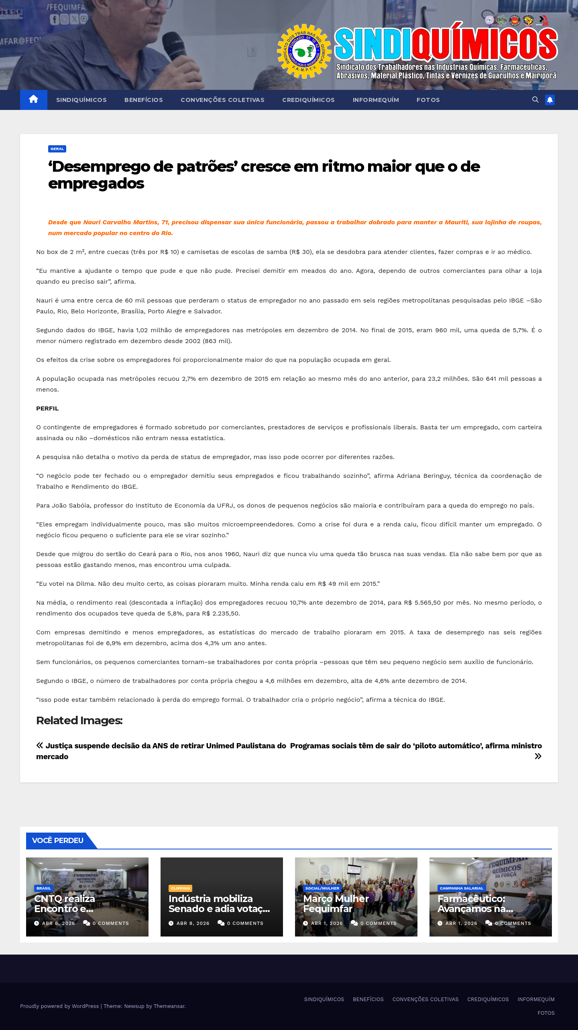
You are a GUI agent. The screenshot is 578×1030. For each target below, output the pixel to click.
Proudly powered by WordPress (60, 1006)
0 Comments (111, 923)
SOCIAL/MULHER (322, 888)
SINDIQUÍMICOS (81, 100)
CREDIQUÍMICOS (308, 100)
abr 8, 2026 (58, 923)
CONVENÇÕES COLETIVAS (223, 100)
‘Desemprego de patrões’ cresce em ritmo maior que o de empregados (264, 175)
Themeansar (169, 1006)
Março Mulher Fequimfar (336, 903)
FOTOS (428, 100)
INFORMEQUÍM (376, 100)
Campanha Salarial (462, 888)
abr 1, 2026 (327, 923)
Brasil (44, 888)
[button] (535, 100)
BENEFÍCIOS (143, 100)
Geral (57, 148)
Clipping (180, 888)
